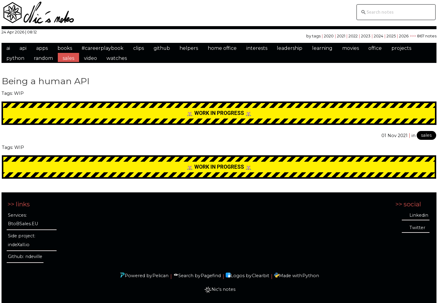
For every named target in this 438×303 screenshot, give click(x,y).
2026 (403, 35)
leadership (289, 48)
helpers (188, 48)
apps (42, 48)
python (15, 58)
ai (8, 48)
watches (116, 58)
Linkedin (418, 215)
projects (401, 48)
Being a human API (45, 81)
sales (68, 58)
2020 (329, 35)
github (162, 48)
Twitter (417, 227)
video (90, 58)
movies (350, 48)
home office (222, 48)
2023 (365, 35)
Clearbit (260, 275)
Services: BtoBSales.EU (23, 219)
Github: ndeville (25, 256)
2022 (353, 35)
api (22, 48)
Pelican (160, 275)
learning (322, 48)
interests (256, 48)
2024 (378, 35)
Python (310, 275)
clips (138, 48)
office (375, 48)
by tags (313, 35)
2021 (341, 35)
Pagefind (211, 275)
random (43, 58)
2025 (391, 35)
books (64, 48)
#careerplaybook (102, 48)
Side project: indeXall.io (21, 240)
